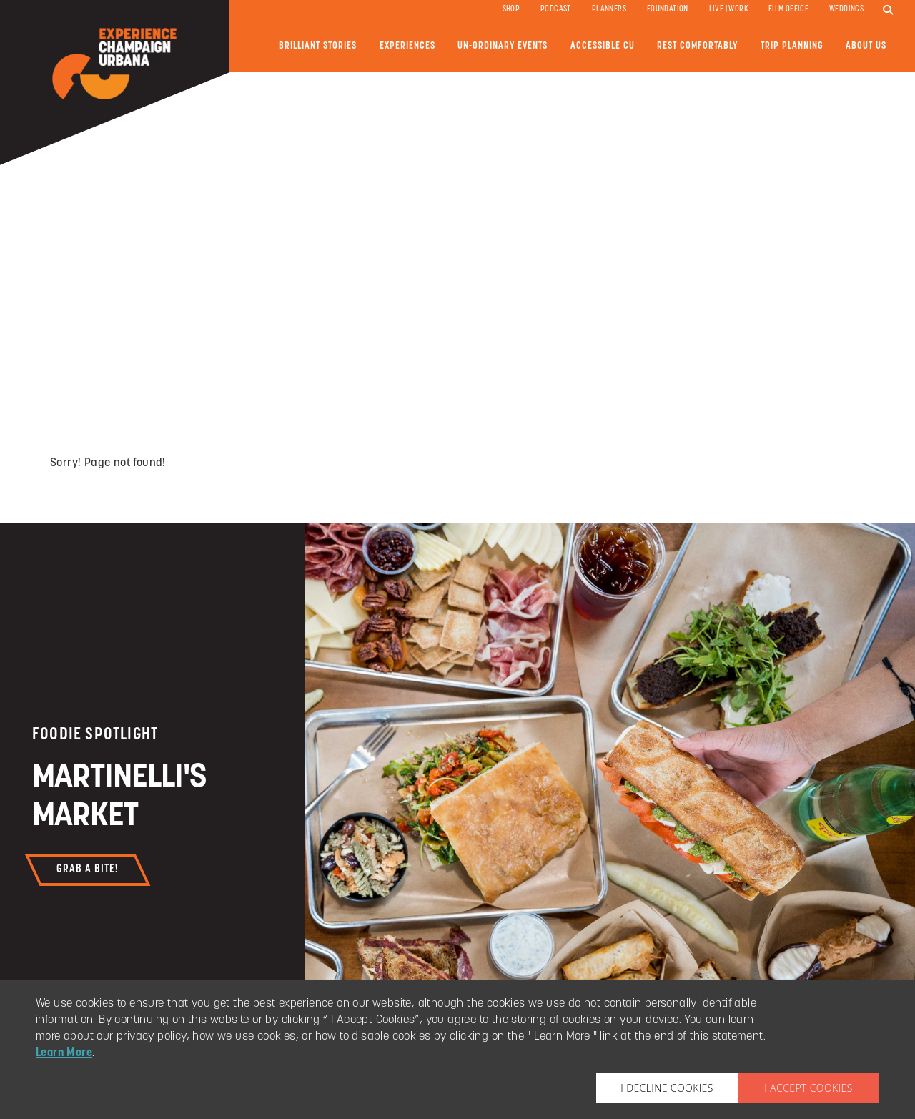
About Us (866, 46)
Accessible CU (602, 46)
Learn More (64, 1053)
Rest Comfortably (697, 46)
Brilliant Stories (318, 46)
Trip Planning (792, 46)
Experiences (407, 46)
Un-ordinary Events (503, 46)
